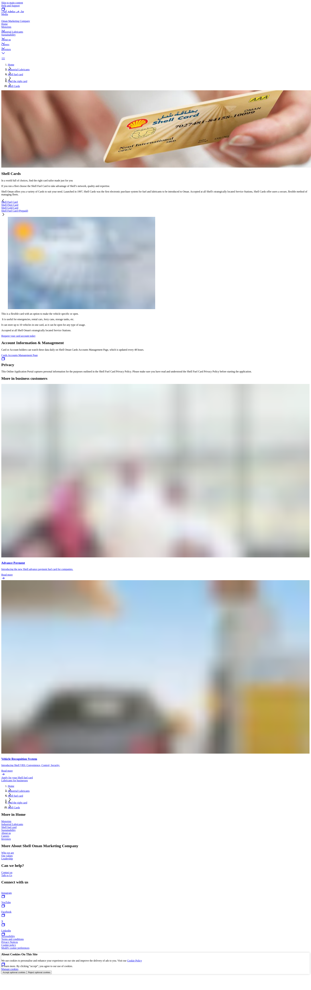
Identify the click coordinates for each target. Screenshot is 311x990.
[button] (155, 28)
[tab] (155, 202)
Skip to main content (12, 2)
